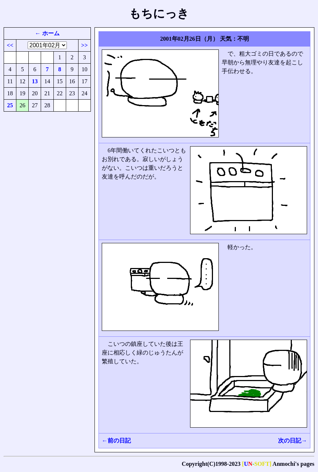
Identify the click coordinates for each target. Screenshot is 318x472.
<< (10, 45)
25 (10, 105)
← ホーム (47, 33)
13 (35, 81)
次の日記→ (292, 440)
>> (84, 45)
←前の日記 (116, 440)
